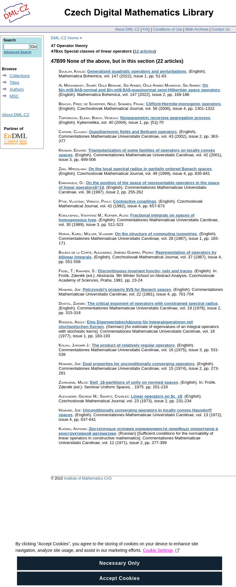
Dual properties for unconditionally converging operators (138, 363)
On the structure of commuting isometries (156, 233)
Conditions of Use (167, 29)
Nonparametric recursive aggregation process (165, 117)
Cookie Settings (161, 555)
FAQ (146, 29)
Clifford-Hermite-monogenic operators (183, 103)
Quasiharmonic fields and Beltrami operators (133, 131)
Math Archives (196, 29)
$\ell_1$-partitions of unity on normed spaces (134, 382)
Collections (20, 75)
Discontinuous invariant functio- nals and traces (145, 271)
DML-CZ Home (65, 38)
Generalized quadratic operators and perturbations (136, 71)
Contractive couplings (134, 201)
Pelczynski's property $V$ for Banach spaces (127, 289)
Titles (14, 82)
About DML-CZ (127, 29)
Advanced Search (17, 52)
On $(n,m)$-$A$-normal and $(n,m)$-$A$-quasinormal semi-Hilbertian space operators (139, 87)
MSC (14, 96)
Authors (17, 89)
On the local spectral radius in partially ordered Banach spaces (150, 168)
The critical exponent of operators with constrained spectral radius (152, 303)
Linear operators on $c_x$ (156, 396)
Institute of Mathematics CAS (88, 478)
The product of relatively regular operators (133, 345)
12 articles (144, 51)
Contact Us (221, 29)
